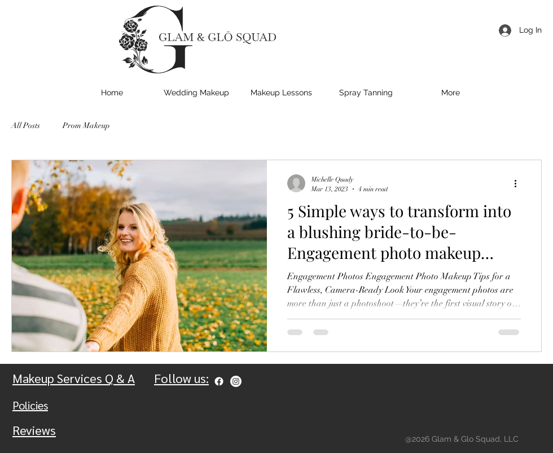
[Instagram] (236, 381)
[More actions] (519, 183)
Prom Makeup (86, 125)
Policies (30, 405)
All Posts (25, 125)
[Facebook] (219, 381)
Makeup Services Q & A (73, 378)
